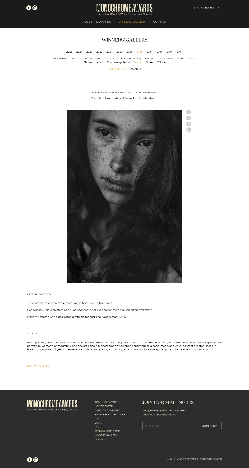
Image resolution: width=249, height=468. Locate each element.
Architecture (92, 58)
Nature (181, 58)
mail (188, 129)
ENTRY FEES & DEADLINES (110, 414)
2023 (89, 51)
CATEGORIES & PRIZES (107, 410)
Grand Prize (60, 58)
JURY (98, 418)
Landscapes (166, 58)
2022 (99, 51)
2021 (109, 51)
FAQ (97, 426)
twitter (188, 118)
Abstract (76, 58)
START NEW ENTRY (206, 7)
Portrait (137, 62)
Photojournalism (93, 62)
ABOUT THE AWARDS (96, 21)
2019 (129, 51)
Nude (192, 58)
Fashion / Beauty (131, 58)
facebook (28, 7)
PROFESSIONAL (117, 69)
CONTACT (160, 21)
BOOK (98, 422)
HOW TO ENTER (104, 406)
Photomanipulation (118, 62)
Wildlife (161, 62)
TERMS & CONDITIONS (107, 431)
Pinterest (188, 124)
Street (150, 62)
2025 (69, 51)
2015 (170, 51)
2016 (159, 51)
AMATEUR (136, 69)
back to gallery (38, 366)
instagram (34, 7)
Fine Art (150, 58)
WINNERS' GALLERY (132, 21)
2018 (139, 51)
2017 (149, 51)
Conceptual (110, 58)
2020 (119, 51)
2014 (180, 51)
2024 (79, 51)
